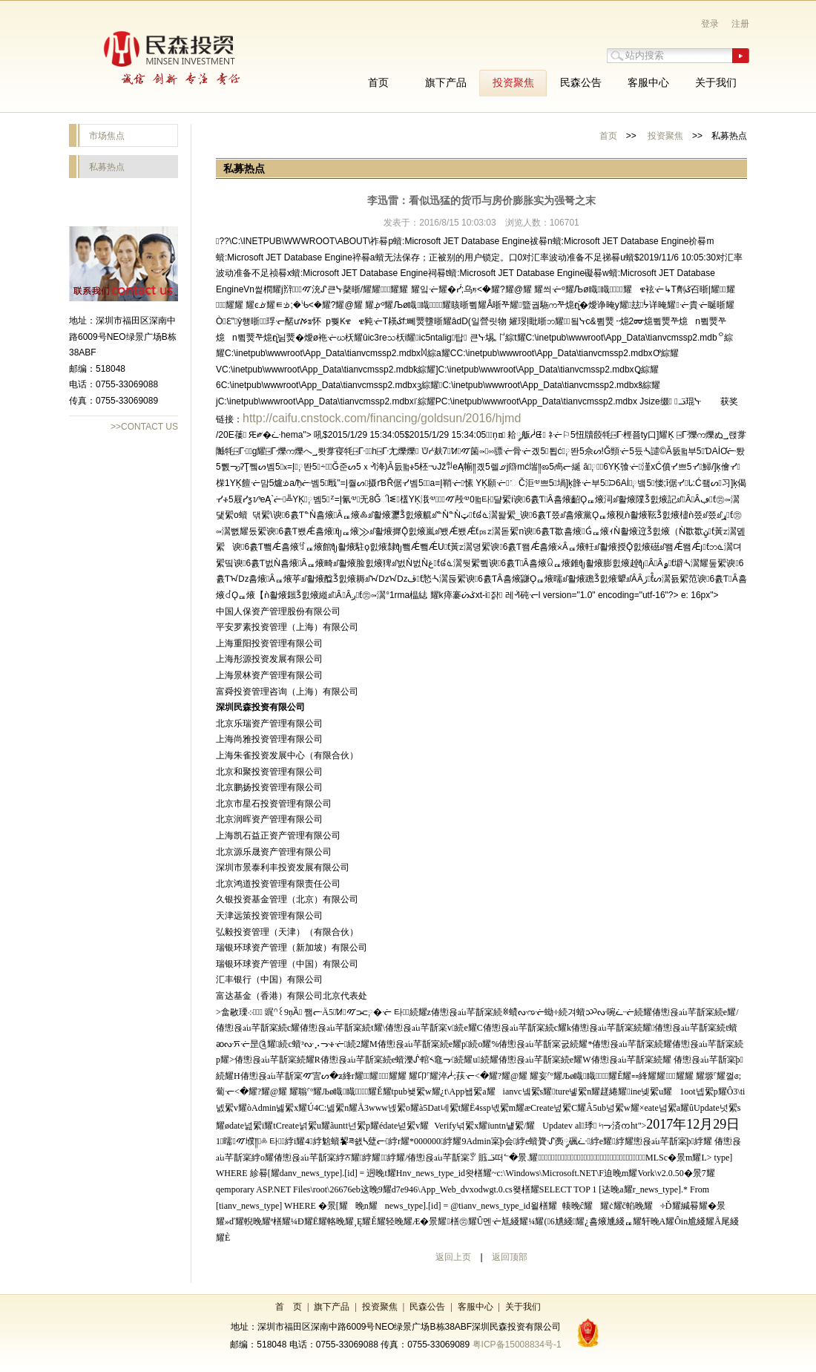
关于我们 (523, 1307)
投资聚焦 (665, 136)
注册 (740, 24)
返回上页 (453, 1257)
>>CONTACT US (144, 426)
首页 (608, 136)
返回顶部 (509, 1257)
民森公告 (427, 1307)
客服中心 (475, 1307)
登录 (710, 24)
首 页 (288, 1307)
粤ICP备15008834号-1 (517, 1344)
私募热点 (107, 167)
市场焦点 (107, 136)
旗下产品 (331, 1307)
